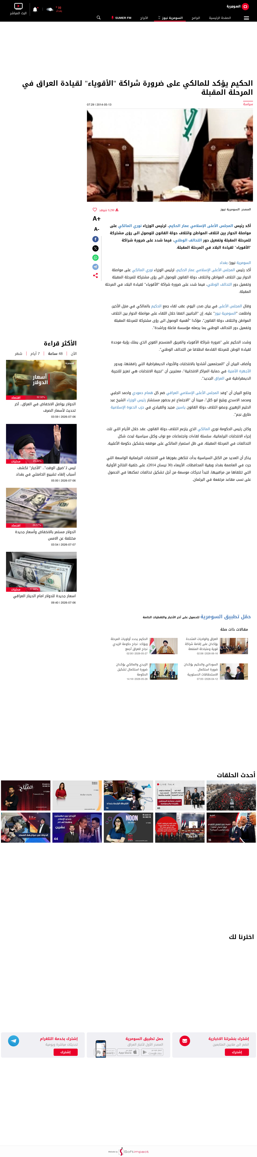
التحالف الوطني (188, 240)
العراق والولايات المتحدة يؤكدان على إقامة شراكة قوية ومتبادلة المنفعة (201, 644)
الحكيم (156, 306)
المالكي (204, 429)
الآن (74, 353)
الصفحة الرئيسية (220, 18)
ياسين (181, 407)
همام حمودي (142, 392)
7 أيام (35, 353)
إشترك (65, 1052)
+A (97, 219)
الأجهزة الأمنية (239, 371)
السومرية (244, 262)
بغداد (223, 262)
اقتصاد (15, 397)
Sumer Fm (123, 17)
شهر (18, 353)
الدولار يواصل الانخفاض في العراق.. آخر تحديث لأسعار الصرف (45, 407)
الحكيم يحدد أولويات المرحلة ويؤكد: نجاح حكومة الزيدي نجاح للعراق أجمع (129, 644)
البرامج (196, 18)
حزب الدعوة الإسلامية (127, 407)
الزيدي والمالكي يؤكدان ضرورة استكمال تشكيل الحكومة (132, 669)
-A (96, 229)
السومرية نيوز (170, 18)
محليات (15, 461)
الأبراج (144, 18)
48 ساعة (55, 353)
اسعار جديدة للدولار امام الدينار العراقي (44, 596)
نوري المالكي (130, 225)
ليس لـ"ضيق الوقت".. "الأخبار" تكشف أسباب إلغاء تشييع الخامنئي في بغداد (46, 471)
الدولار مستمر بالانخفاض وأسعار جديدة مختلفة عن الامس (45, 535)
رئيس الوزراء (136, 400)
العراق (219, 378)
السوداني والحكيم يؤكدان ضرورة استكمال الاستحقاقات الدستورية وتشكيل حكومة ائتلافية (201, 672)
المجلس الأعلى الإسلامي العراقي (192, 392)
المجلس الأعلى (230, 306)
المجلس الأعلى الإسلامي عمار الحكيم (201, 225)
